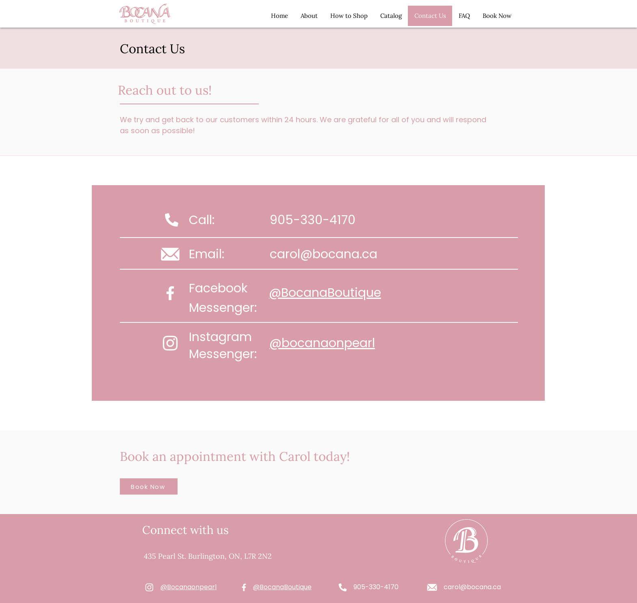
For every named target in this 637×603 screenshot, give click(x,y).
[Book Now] (149, 486)
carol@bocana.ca (323, 254)
